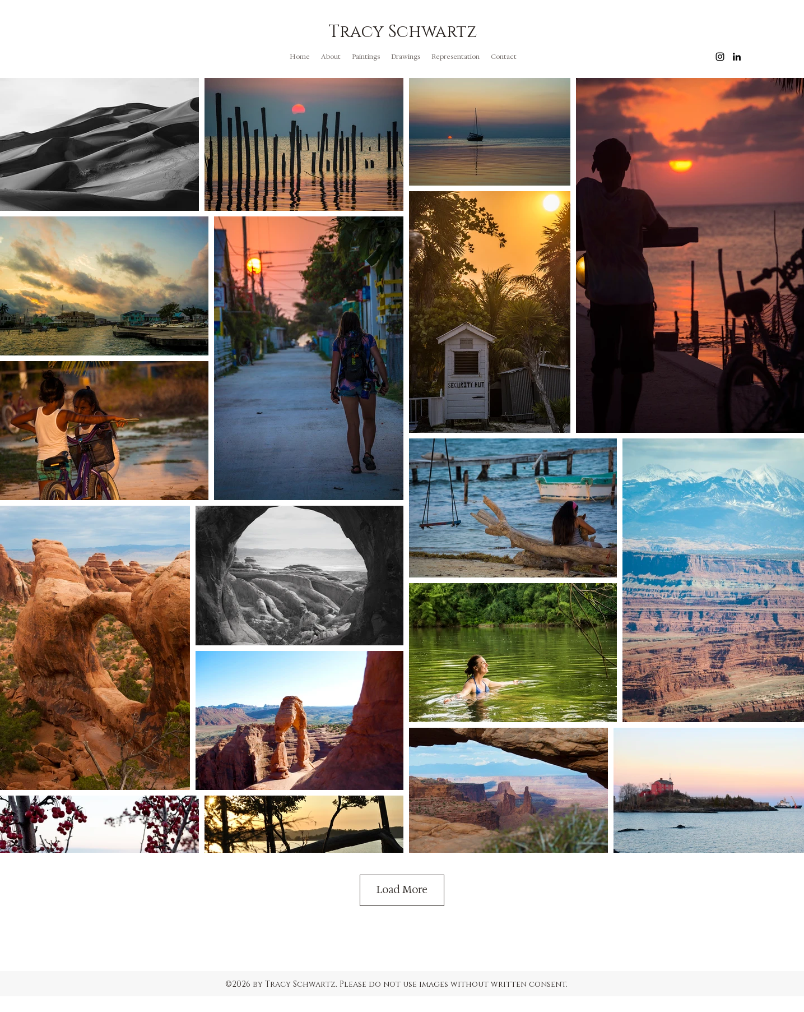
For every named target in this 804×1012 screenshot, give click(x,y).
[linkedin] (736, 56)
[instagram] (720, 56)
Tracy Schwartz (402, 32)
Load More (402, 890)
